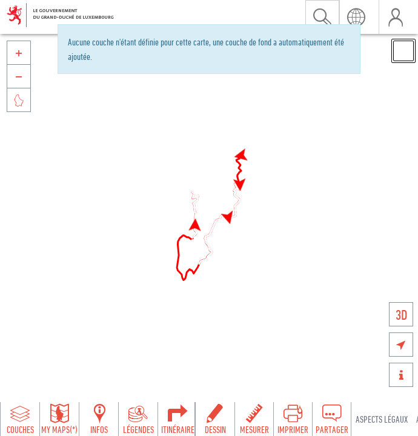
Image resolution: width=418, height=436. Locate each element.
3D (401, 314)
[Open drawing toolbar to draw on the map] (215, 419)
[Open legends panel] (138, 419)
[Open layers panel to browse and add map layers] (20, 419)
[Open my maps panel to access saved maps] (59, 419)
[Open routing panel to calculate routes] (177, 419)
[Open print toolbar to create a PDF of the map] (292, 419)
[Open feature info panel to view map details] (98, 419)
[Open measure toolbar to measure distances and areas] (253, 419)
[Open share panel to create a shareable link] (331, 419)
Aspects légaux (382, 419)
